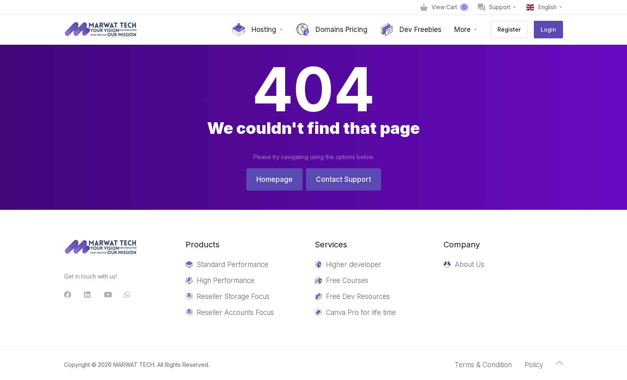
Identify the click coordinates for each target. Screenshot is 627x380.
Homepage (274, 179)
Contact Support (343, 179)
